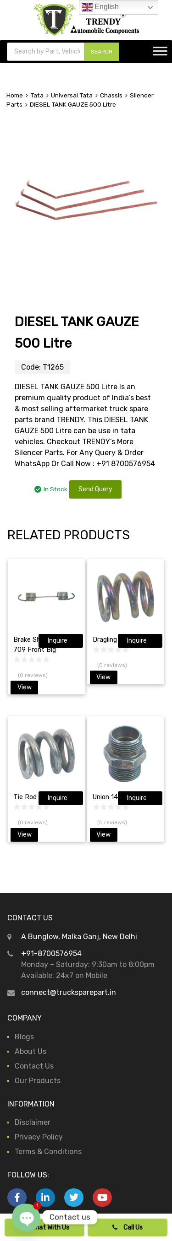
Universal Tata (72, 95)
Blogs (24, 1036)
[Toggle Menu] (160, 54)
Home (14, 95)
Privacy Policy (39, 1137)
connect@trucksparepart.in (68, 992)
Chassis (111, 95)
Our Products (38, 1080)
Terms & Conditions (48, 1151)
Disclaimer (32, 1122)
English (100, 7)
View (24, 687)
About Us (30, 1051)
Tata (37, 95)
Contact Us (34, 1066)
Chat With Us (44, 1227)
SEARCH (101, 51)
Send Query (95, 489)
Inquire (57, 641)
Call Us (127, 1227)
